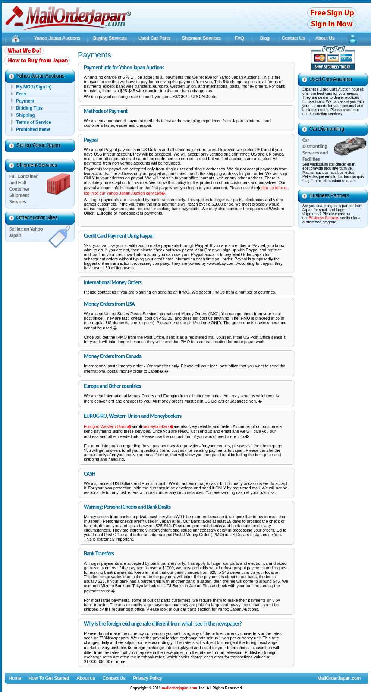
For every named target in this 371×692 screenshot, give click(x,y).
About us (85, 678)
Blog (264, 38)
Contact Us (293, 38)
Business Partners (329, 195)
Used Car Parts (154, 38)
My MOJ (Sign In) (33, 87)
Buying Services (110, 38)
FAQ (239, 38)
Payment (25, 101)
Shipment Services (201, 38)
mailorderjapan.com (179, 688)
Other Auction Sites (36, 217)
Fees (21, 94)
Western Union (114, 426)
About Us (324, 38)
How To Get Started (48, 678)
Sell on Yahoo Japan (38, 145)
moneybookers (156, 426)
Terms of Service (33, 122)
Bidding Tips (29, 108)
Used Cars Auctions (330, 79)
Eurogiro (92, 426)
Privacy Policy (147, 678)
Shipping (25, 115)
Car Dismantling (326, 129)
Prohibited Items (33, 129)
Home (15, 678)
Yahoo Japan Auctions (57, 38)
